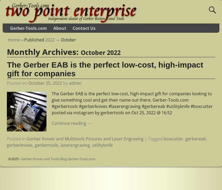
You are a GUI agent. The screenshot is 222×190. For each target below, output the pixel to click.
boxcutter (173, 139)
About (59, 28)
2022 (50, 40)
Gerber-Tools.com (28, 28)
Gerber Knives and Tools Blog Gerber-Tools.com (58, 158)
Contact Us (84, 28)
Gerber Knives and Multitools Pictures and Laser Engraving (85, 139)
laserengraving (75, 145)
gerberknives (20, 145)
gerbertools (46, 145)
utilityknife (102, 145)
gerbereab (195, 139)
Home (14, 40)
